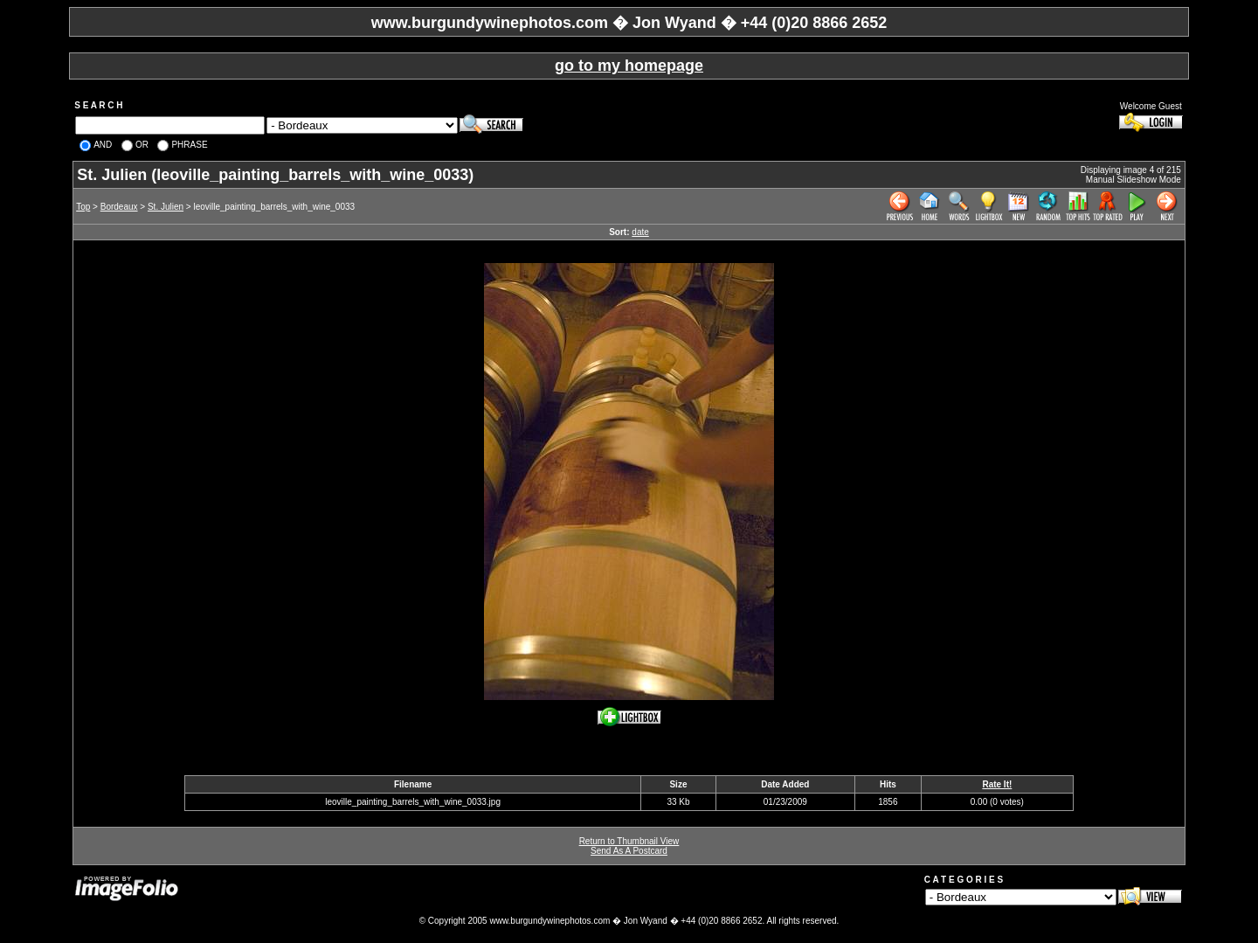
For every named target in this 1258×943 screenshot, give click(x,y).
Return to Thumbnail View (629, 841)
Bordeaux (119, 206)
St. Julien (165, 206)
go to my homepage (629, 65)
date (640, 232)
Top (83, 206)
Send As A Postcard (629, 851)
